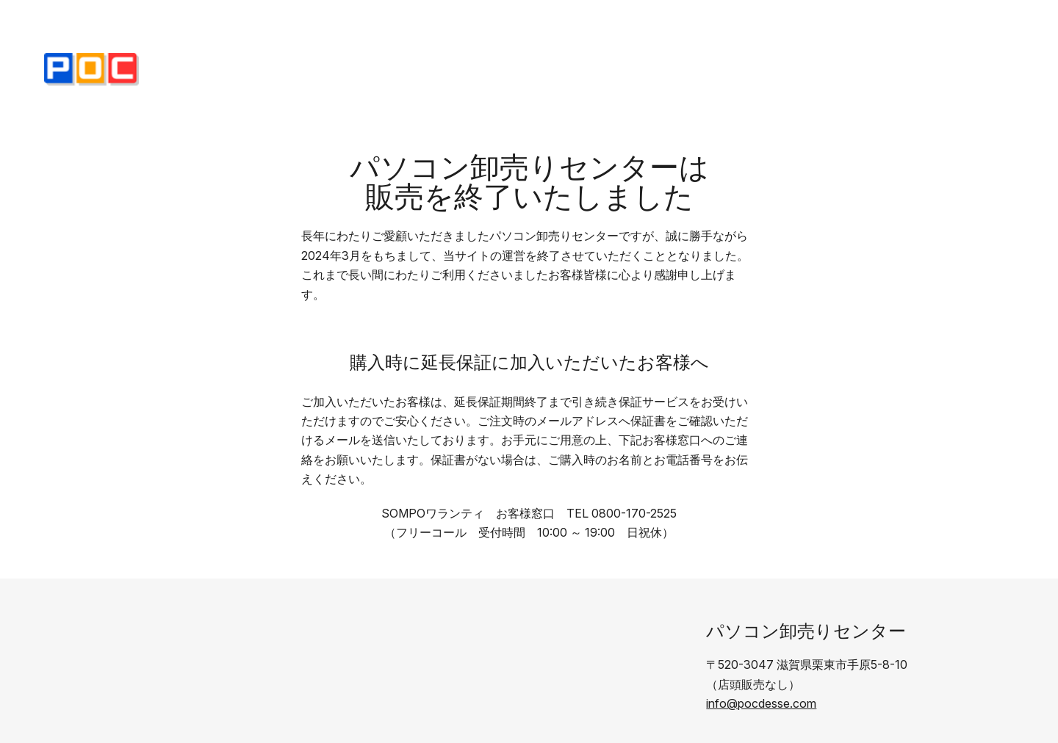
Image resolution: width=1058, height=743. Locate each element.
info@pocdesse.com (761, 703)
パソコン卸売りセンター (806, 631)
